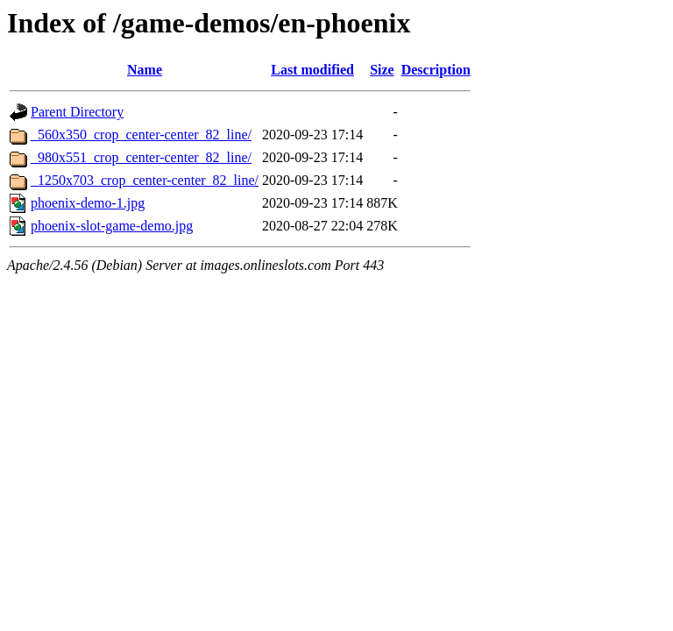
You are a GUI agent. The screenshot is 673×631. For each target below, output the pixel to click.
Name (144, 69)
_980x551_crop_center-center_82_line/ (141, 157)
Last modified (312, 69)
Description (436, 69)
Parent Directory (77, 111)
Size (382, 69)
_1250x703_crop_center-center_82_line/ (145, 180)
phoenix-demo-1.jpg (88, 202)
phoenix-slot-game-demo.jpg (112, 225)
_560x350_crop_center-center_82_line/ (141, 134)
